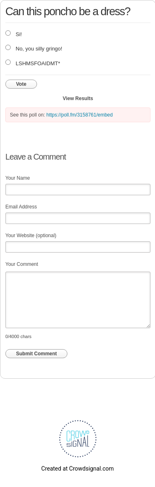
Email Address (21, 207)
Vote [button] (21, 84)
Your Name (17, 178)
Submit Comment (36, 354)
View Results (78, 98)
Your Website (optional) (30, 235)
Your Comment (21, 264)
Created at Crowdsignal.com (77, 468)
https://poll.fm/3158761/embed (79, 115)
